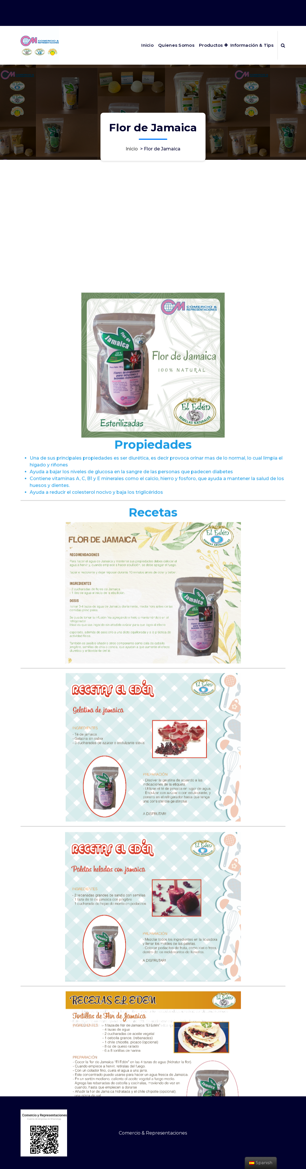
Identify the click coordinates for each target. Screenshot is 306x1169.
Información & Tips (251, 45)
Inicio (147, 45)
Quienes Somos (176, 45)
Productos (211, 45)
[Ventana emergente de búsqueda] (283, 45)
